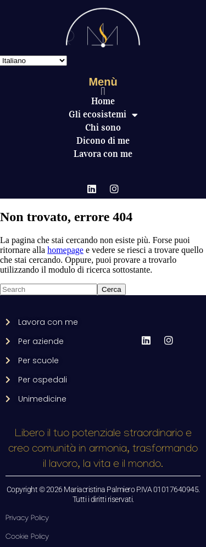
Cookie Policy (27, 537)
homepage (65, 250)
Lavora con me (103, 154)
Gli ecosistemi (103, 114)
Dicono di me (103, 140)
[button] (103, 91)
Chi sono (103, 127)
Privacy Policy (27, 519)
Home (103, 101)
